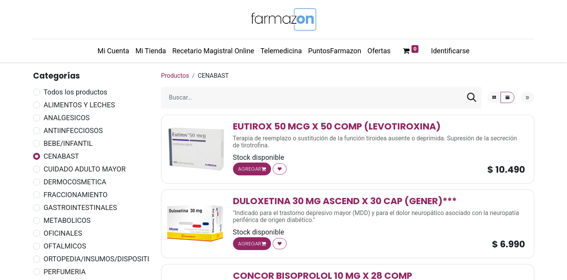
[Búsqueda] (471, 97)
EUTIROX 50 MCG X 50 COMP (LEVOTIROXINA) (337, 126)
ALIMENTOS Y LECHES (79, 105)
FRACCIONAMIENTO (75, 195)
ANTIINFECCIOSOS (73, 130)
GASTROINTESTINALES (80, 207)
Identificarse (450, 51)
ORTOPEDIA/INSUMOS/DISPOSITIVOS (103, 259)
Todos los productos (75, 92)
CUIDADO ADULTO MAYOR (85, 169)
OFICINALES (63, 233)
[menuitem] (113, 50)
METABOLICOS (67, 220)
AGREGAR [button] (252, 169)
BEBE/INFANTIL (68, 143)
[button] (280, 169)
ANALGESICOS (66, 118)
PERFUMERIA (65, 272)
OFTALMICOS (65, 246)
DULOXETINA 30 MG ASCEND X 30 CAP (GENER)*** (345, 200)
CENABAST (61, 156)
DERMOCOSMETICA (75, 182)
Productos (175, 75)
